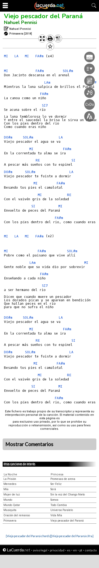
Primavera (9, 520)
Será (53, 489)
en (75, 550)
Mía (5, 489)
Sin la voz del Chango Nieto (67, 494)
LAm (32, 262)
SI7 (45, 285)
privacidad (57, 550)
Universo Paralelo (61, 510)
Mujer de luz (11, 494)
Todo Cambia (58, 505)
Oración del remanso (16, 515)
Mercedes (9, 484)
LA (16, 56)
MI (6, 56)
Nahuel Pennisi (20, 22)
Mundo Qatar (11, 505)
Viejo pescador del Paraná (43, 16)
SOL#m (28, 137)
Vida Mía (56, 515)
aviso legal (40, 550)
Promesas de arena (62, 479)
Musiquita (9, 510)
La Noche (10, 474)
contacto (91, 550)
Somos (54, 500)
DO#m (8, 137)
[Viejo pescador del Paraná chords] (28, 536)
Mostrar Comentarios (29, 444)
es (68, 550)
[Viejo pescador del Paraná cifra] (72, 536)
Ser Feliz (56, 484)
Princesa (57, 474)
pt (80, 550)
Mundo (7, 500)
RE (38, 160)
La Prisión (9, 479)
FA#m (60, 183)
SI (73, 160)
